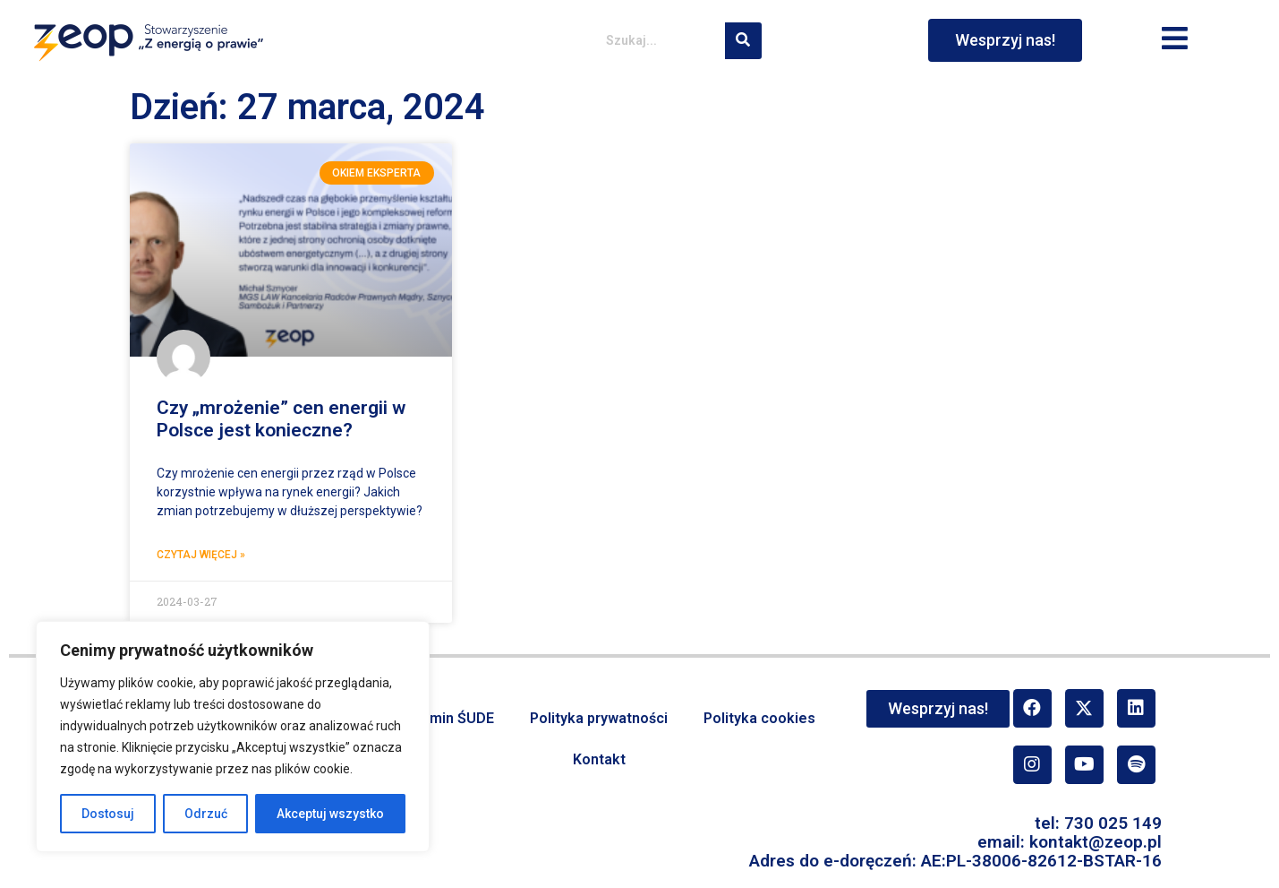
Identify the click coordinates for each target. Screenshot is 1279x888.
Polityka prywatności (599, 718)
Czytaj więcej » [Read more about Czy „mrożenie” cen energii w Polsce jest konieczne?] (201, 554)
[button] (1175, 39)
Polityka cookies (759, 718)
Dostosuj (107, 813)
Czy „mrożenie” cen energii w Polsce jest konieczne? (281, 419)
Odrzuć (205, 813)
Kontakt (599, 759)
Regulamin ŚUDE (438, 718)
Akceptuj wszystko (330, 813)
